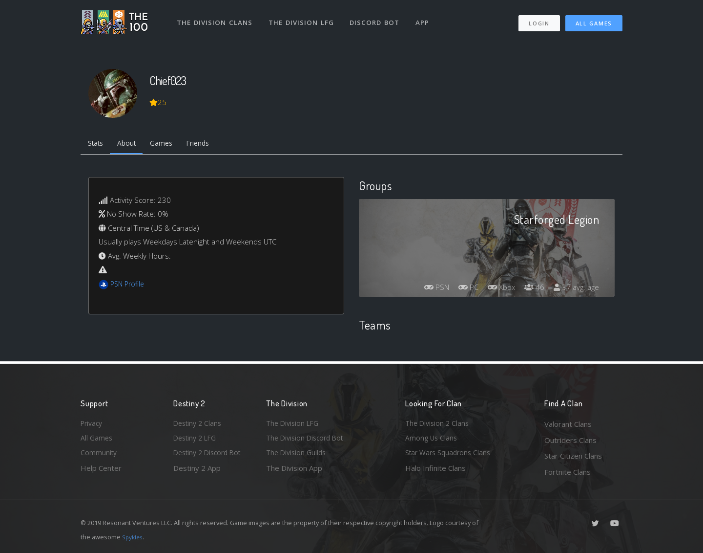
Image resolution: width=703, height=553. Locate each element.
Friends (209, 144)
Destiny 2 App (197, 472)
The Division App (294, 472)
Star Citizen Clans (573, 456)
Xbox (497, 289)
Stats (97, 144)
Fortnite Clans (567, 472)
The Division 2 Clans (438, 424)
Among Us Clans (432, 440)
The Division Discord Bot (307, 440)
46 (531, 289)
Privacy (93, 424)
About (132, 144)
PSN (427, 289)
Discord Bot (377, 18)
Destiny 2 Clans (199, 424)
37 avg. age (575, 289)
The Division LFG (302, 18)
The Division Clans (215, 18)
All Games (594, 19)
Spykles (133, 536)
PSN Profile (128, 285)
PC (462, 289)
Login (538, 19)
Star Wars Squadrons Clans (450, 456)
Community (99, 456)
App (426, 18)
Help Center (101, 472)
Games (169, 144)
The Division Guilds (298, 456)
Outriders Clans (570, 440)
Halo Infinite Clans (435, 472)
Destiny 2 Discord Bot (210, 456)
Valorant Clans (568, 424)
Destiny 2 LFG (197, 440)
